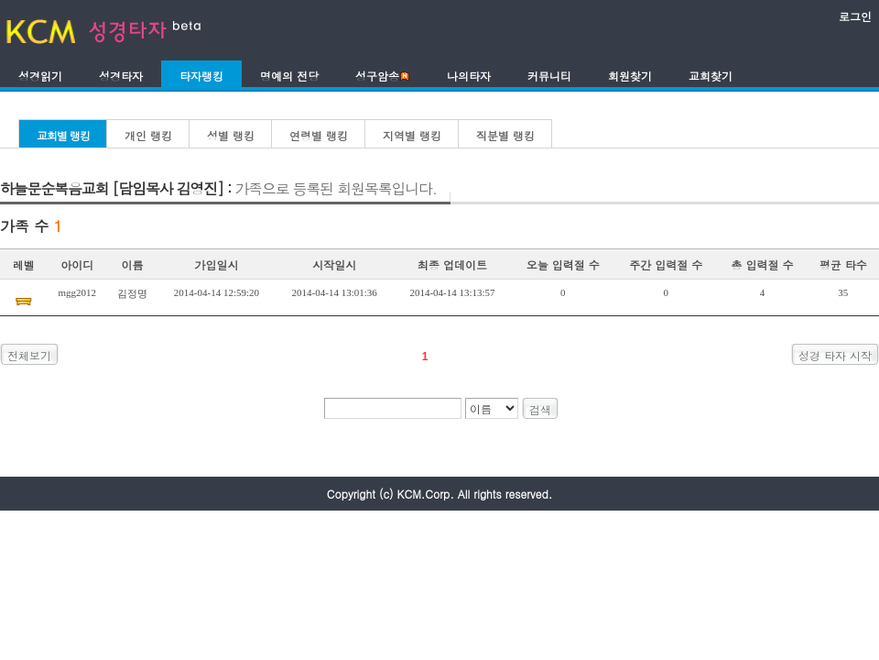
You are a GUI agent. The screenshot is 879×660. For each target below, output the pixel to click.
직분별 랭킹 (505, 135)
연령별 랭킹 (318, 135)
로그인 (855, 16)
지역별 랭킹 (412, 135)
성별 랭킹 (231, 135)
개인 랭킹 (148, 135)
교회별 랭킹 (63, 135)
